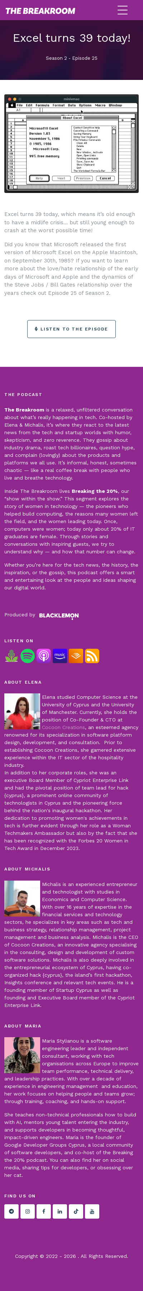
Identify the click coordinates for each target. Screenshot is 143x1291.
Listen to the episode (71, 329)
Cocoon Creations (63, 727)
